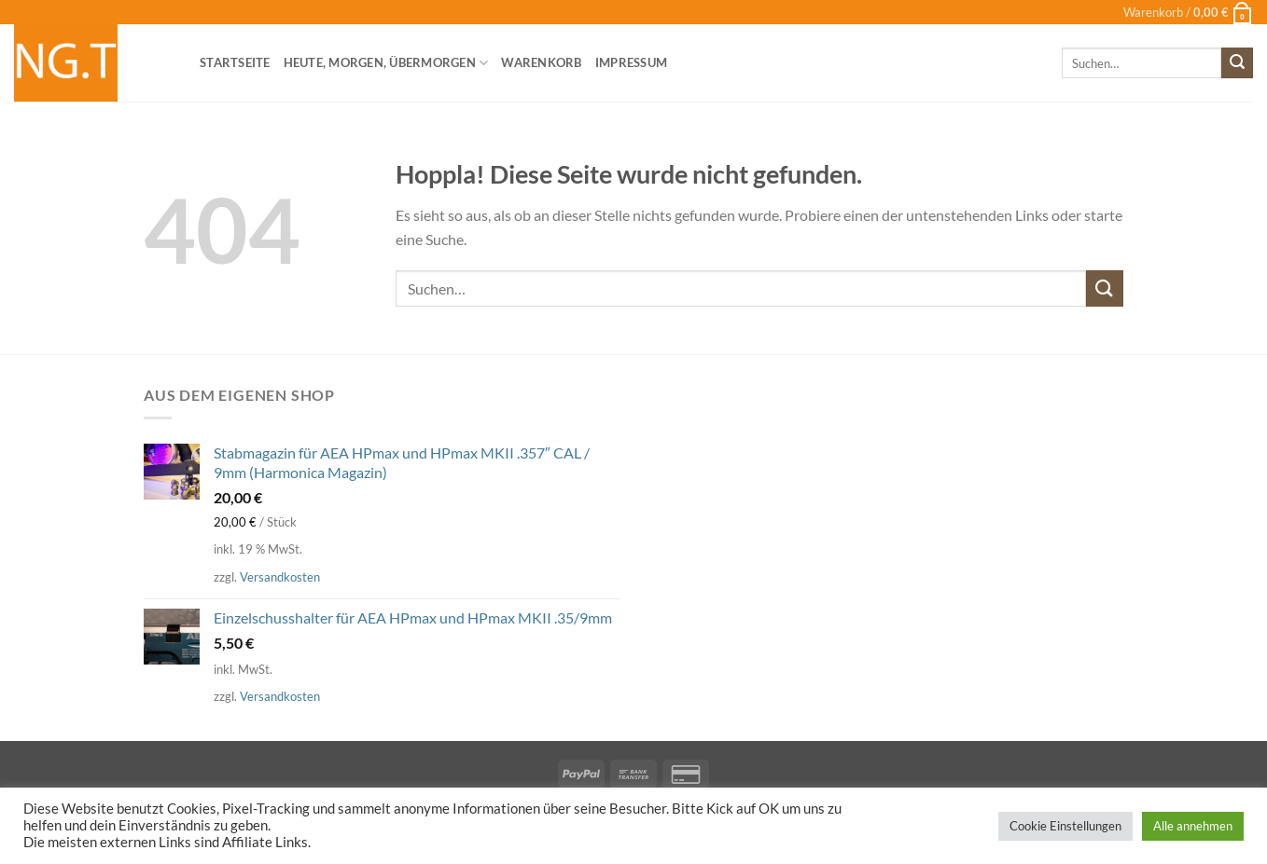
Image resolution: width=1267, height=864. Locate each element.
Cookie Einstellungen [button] (1065, 825)
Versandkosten (280, 576)
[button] (1188, 12)
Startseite (235, 62)
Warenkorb (541, 62)
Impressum (631, 62)
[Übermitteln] (1237, 63)
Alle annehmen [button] (1192, 825)
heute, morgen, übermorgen (386, 63)
